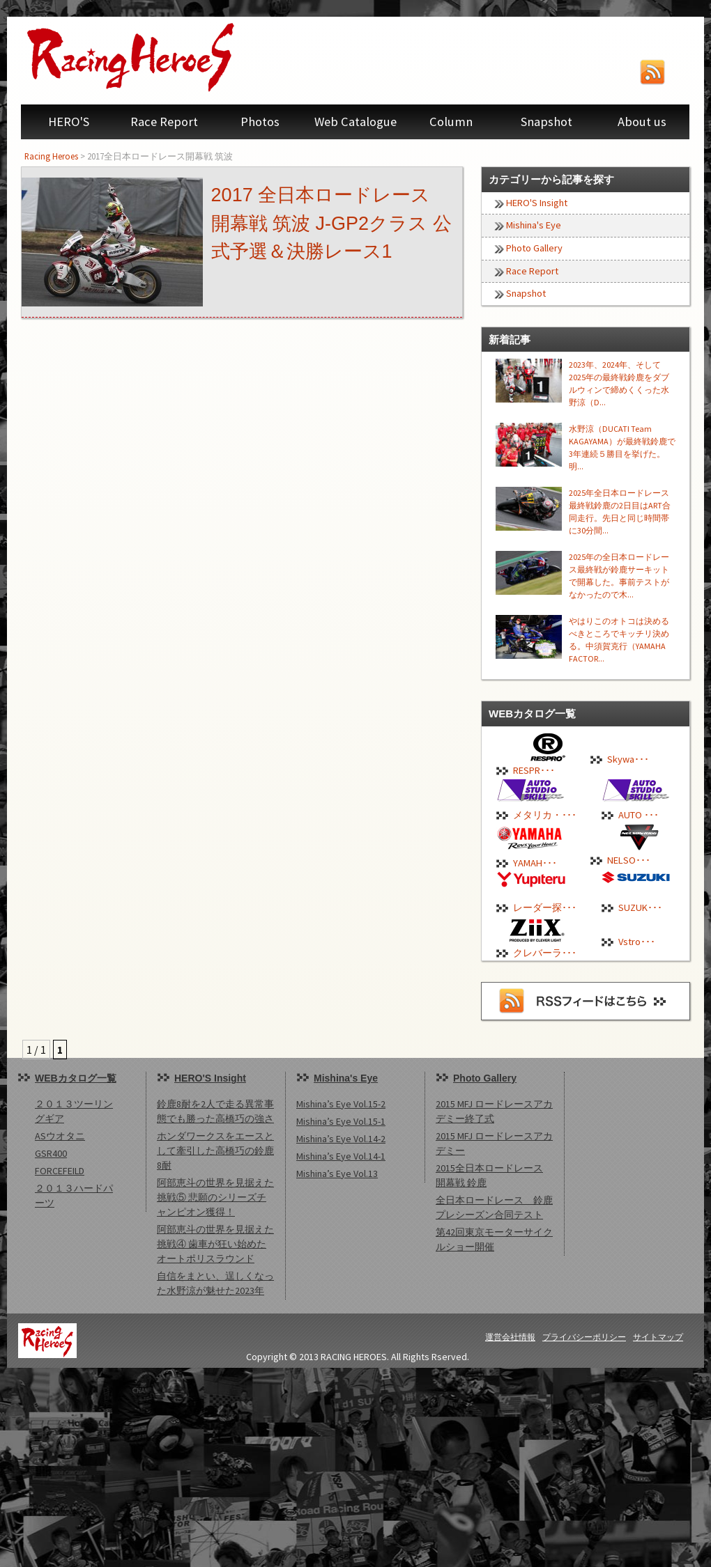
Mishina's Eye (533, 225)
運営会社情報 (510, 1337)
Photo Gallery (534, 248)
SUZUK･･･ (640, 907)
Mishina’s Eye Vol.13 (337, 1173)
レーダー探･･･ (544, 907)
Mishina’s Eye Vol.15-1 (340, 1121)
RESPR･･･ (534, 770)
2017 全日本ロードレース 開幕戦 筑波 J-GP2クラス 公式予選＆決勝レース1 (331, 223)
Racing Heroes (51, 156)
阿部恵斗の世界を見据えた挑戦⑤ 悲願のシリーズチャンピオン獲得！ (215, 1197)
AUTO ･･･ (638, 815)
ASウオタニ (60, 1136)
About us (642, 122)
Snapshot (546, 122)
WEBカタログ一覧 (75, 1078)
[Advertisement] (355, 1465)
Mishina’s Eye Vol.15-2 (340, 1104)
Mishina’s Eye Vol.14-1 (340, 1156)
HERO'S (68, 122)
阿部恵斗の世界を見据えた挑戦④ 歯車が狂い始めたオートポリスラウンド (215, 1244)
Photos (260, 122)
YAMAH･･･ (535, 863)
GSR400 (51, 1153)
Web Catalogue (355, 122)
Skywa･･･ (628, 759)
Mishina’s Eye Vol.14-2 (340, 1138)
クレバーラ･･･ (544, 952)
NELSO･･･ (628, 860)
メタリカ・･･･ (544, 815)
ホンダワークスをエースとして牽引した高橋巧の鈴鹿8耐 (215, 1150)
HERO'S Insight (536, 202)
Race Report (164, 122)
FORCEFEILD (59, 1170)
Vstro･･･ (636, 941)
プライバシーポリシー (584, 1337)
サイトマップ (658, 1337)
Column (451, 122)
